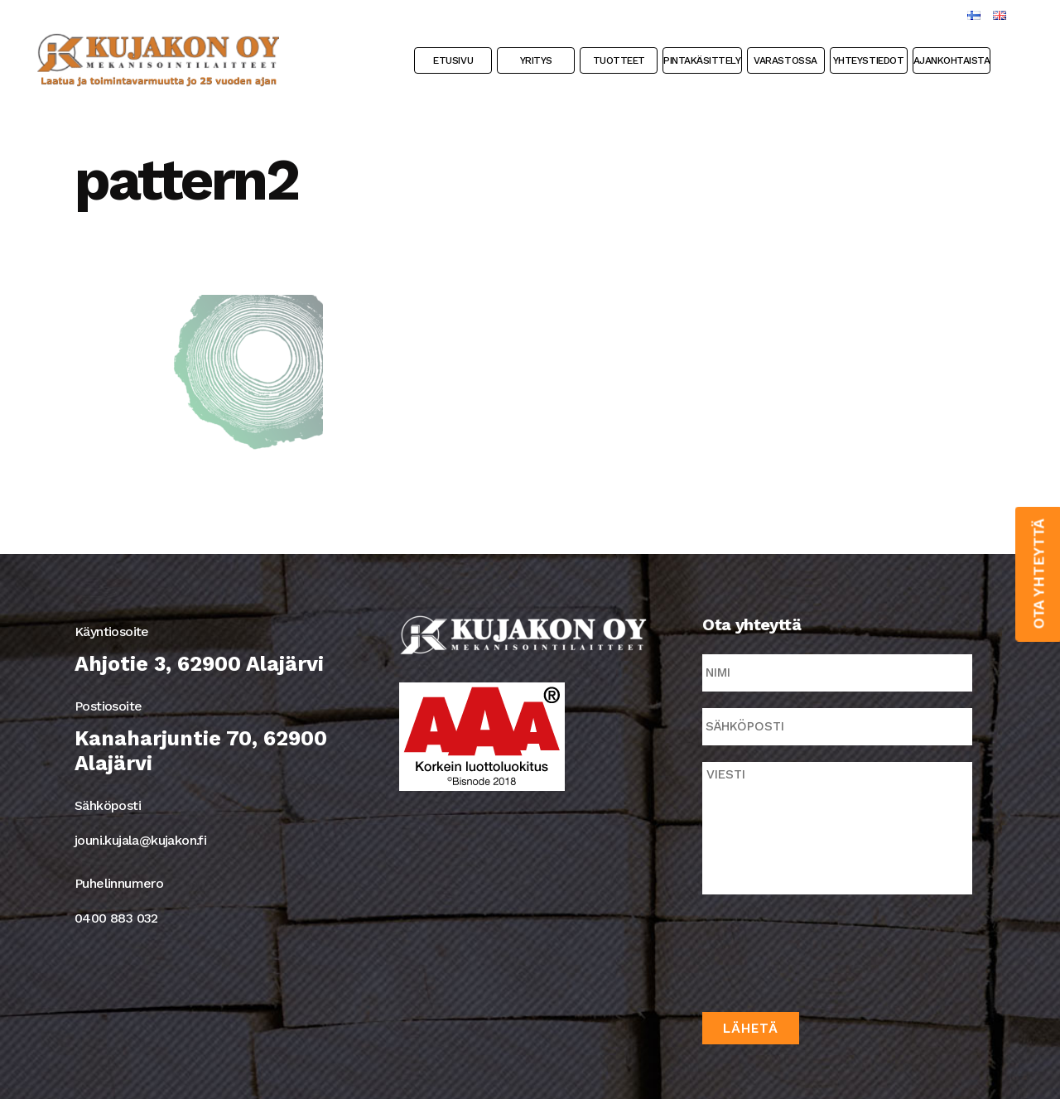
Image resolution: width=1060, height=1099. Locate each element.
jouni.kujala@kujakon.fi (140, 840)
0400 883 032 (116, 918)
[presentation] (828, 950)
